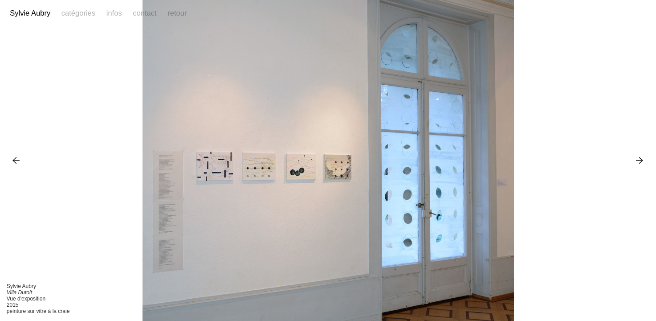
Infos (114, 13)
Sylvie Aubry (30, 13)
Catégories (78, 13)
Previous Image (16, 160)
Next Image (639, 160)
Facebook (629, 13)
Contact (144, 13)
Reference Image (641, 13)
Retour (177, 13)
